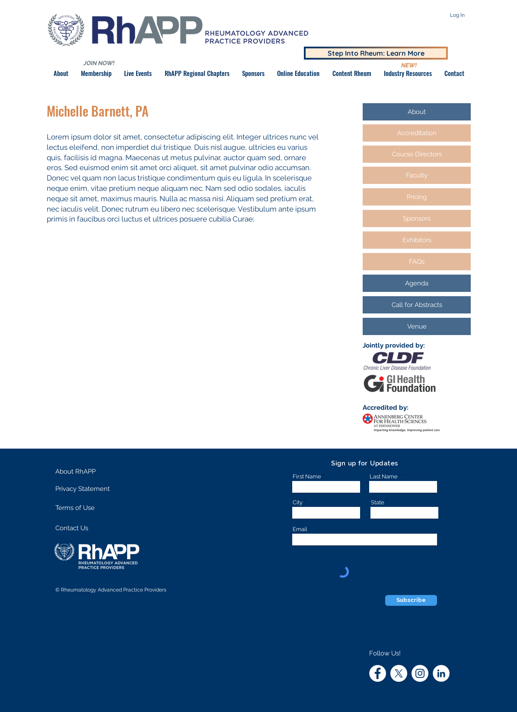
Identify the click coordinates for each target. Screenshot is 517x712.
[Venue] (417, 326)
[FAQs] (417, 261)
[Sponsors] (417, 218)
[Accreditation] (417, 133)
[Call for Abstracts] (417, 304)
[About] (417, 111)
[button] (253, 73)
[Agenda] (417, 283)
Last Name (384, 476)
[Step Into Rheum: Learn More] (376, 53)
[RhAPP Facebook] (377, 673)
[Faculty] (417, 175)
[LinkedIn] (441, 673)
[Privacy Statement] (88, 489)
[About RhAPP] (85, 471)
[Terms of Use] (85, 507)
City (298, 502)
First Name (307, 476)
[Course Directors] (417, 154)
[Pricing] (417, 197)
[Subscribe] (411, 600)
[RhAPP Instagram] (420, 673)
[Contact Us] (85, 528)
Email (300, 529)
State (377, 502)
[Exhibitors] (417, 240)
